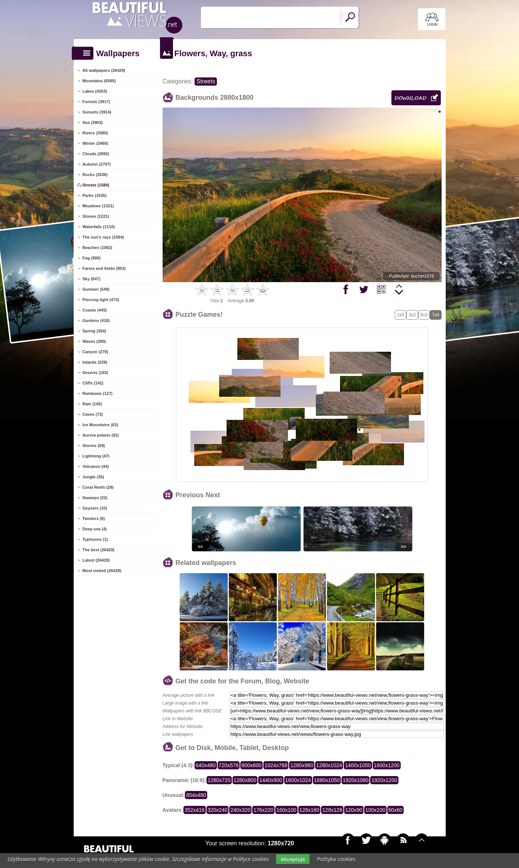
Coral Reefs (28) (98, 487)
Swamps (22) (95, 497)
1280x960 (301, 765)
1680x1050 (327, 780)
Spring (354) (94, 331)
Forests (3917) (96, 101)
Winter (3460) (95, 143)
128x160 (309, 810)
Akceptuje (293, 859)
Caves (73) (93, 414)
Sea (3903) (93, 122)
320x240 (218, 810)
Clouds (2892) (96, 153)
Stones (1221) (96, 216)
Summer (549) (96, 289)
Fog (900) (92, 258)
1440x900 (270, 780)
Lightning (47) (96, 456)
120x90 (353, 810)
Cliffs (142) (93, 383)
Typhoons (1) (95, 539)
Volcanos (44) (96, 466)
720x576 (229, 765)
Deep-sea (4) (95, 529)
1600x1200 (387, 765)
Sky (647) (91, 279)
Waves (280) (94, 341)
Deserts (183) (95, 372)
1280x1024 (329, 765)
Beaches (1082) (97, 247)
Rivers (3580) (95, 133)
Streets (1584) (96, 185)
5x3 (423, 314)
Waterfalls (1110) (99, 226)
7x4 (435, 314)
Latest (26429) (96, 560)
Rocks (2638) (95, 174)
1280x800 (245, 780)
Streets (205, 81)
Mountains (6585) (99, 81)
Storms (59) (94, 445)
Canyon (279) (95, 352)
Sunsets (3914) (97, 112)
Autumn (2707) (97, 164)
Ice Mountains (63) (100, 424)
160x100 (286, 810)
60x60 (395, 810)
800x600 (251, 765)
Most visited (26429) (102, 570)
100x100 (375, 810)
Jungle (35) (93, 477)
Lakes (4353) (95, 91)
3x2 (412, 314)
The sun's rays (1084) (103, 237)
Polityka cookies (336, 858)
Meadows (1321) (98, 206)
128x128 (332, 810)
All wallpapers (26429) (104, 70)
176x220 (263, 810)
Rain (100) (92, 404)
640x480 (206, 765)
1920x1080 (355, 780)
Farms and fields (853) (104, 268)
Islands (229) (95, 362)
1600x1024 (298, 780)
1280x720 (219, 780)
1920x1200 (384, 780)
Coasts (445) (95, 310)
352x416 (195, 810)
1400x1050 (358, 765)
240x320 (240, 810)
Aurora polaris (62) (101, 435)
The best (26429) (99, 550)
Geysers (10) (95, 508)
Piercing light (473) (101, 299)
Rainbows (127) (98, 393)
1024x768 (276, 765)
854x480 (196, 795)
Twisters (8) (94, 518)
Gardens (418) (96, 320)
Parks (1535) (95, 195)
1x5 (400, 314)
